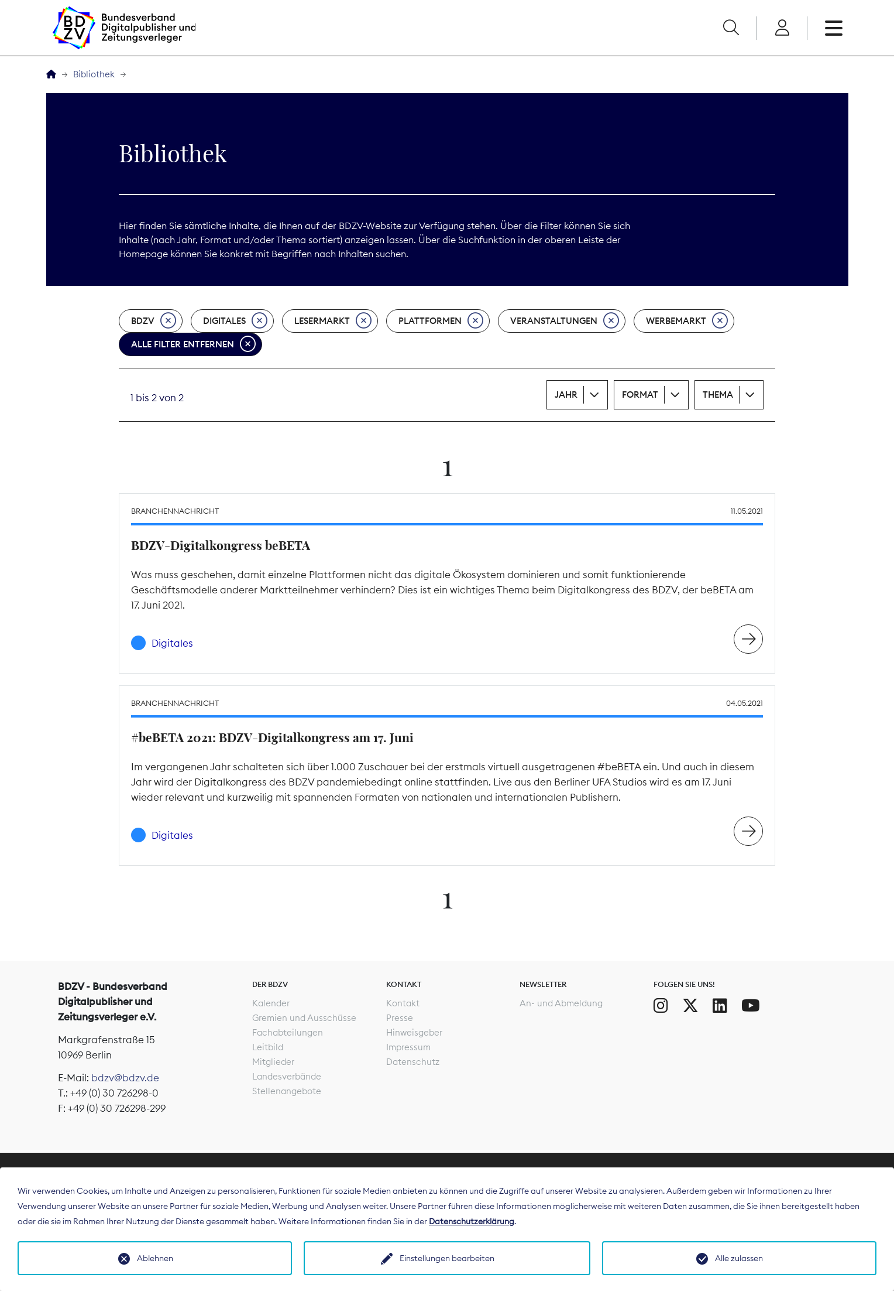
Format (640, 394)
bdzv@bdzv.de (125, 1077)
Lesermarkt (333, 321)
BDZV (153, 321)
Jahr (566, 394)
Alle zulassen (739, 1258)
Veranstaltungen (564, 321)
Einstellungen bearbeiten (447, 1258)
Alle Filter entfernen (193, 344)
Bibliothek (94, 74)
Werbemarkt (687, 321)
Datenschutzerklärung (471, 1221)
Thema (718, 394)
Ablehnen (155, 1258)
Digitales (235, 321)
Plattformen (440, 321)
